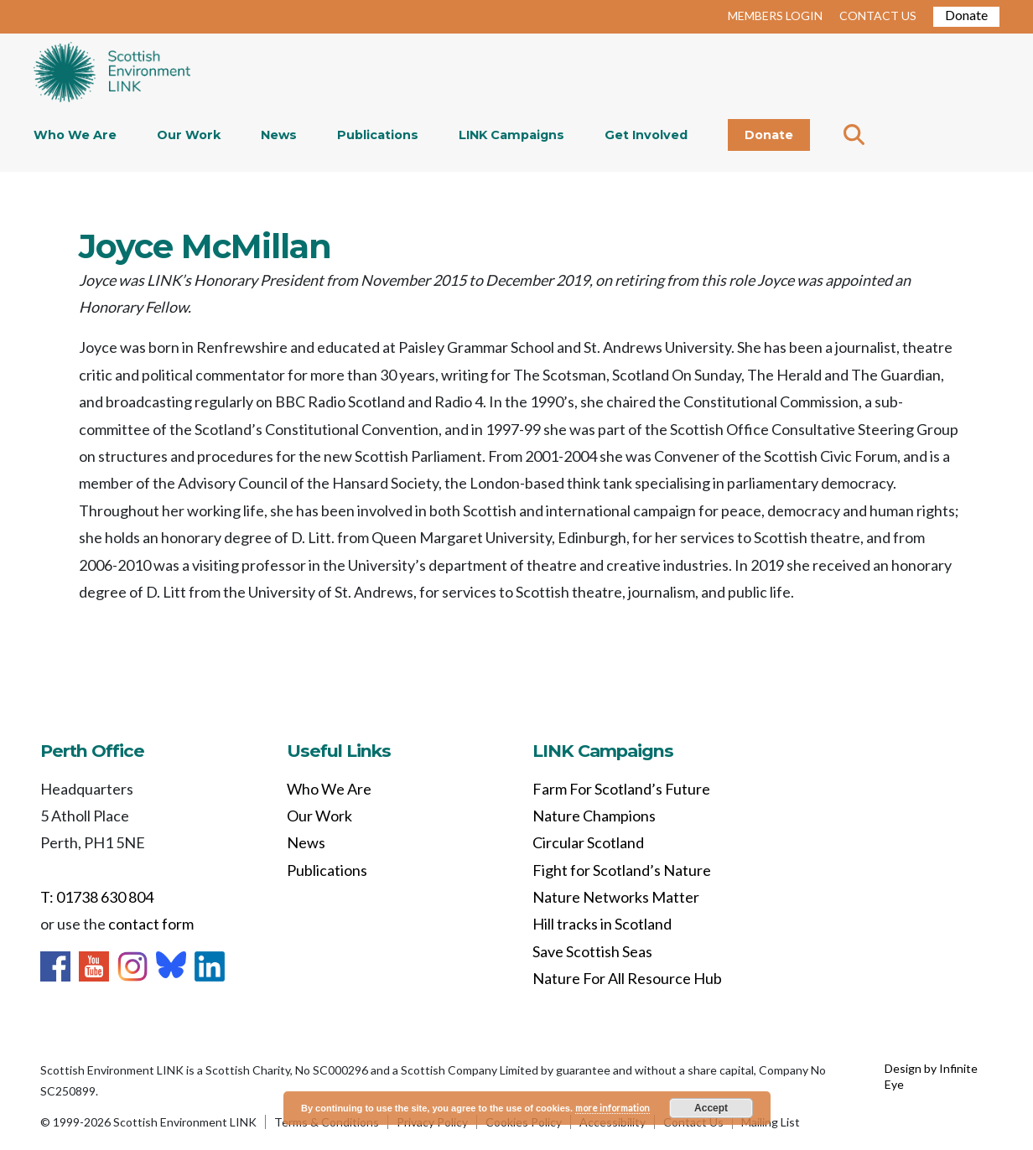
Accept (711, 1108)
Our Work (189, 134)
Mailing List (770, 1122)
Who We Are (75, 134)
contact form (151, 923)
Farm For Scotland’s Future (621, 789)
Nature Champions (594, 815)
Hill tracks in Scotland (602, 923)
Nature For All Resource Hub (627, 978)
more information (612, 1107)
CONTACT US (877, 15)
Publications (377, 134)
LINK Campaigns (511, 134)
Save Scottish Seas (592, 951)
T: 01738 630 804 (96, 897)
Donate (966, 15)
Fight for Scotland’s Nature (621, 870)
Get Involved (646, 134)
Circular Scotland (588, 842)
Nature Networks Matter (615, 897)
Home (112, 74)
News (279, 134)
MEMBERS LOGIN (775, 15)
